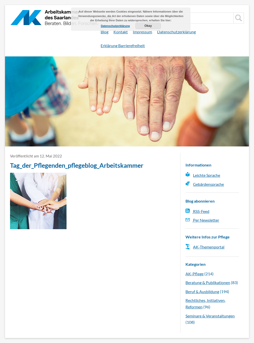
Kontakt (120, 31)
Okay (148, 26)
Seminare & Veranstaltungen (210, 315)
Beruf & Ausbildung (202, 291)
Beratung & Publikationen (207, 282)
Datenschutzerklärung (176, 31)
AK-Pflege (194, 273)
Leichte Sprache (206, 175)
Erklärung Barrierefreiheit (123, 45)
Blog (104, 31)
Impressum (142, 31)
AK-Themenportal (208, 246)
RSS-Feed (197, 211)
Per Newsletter (202, 220)
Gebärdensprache (208, 184)
